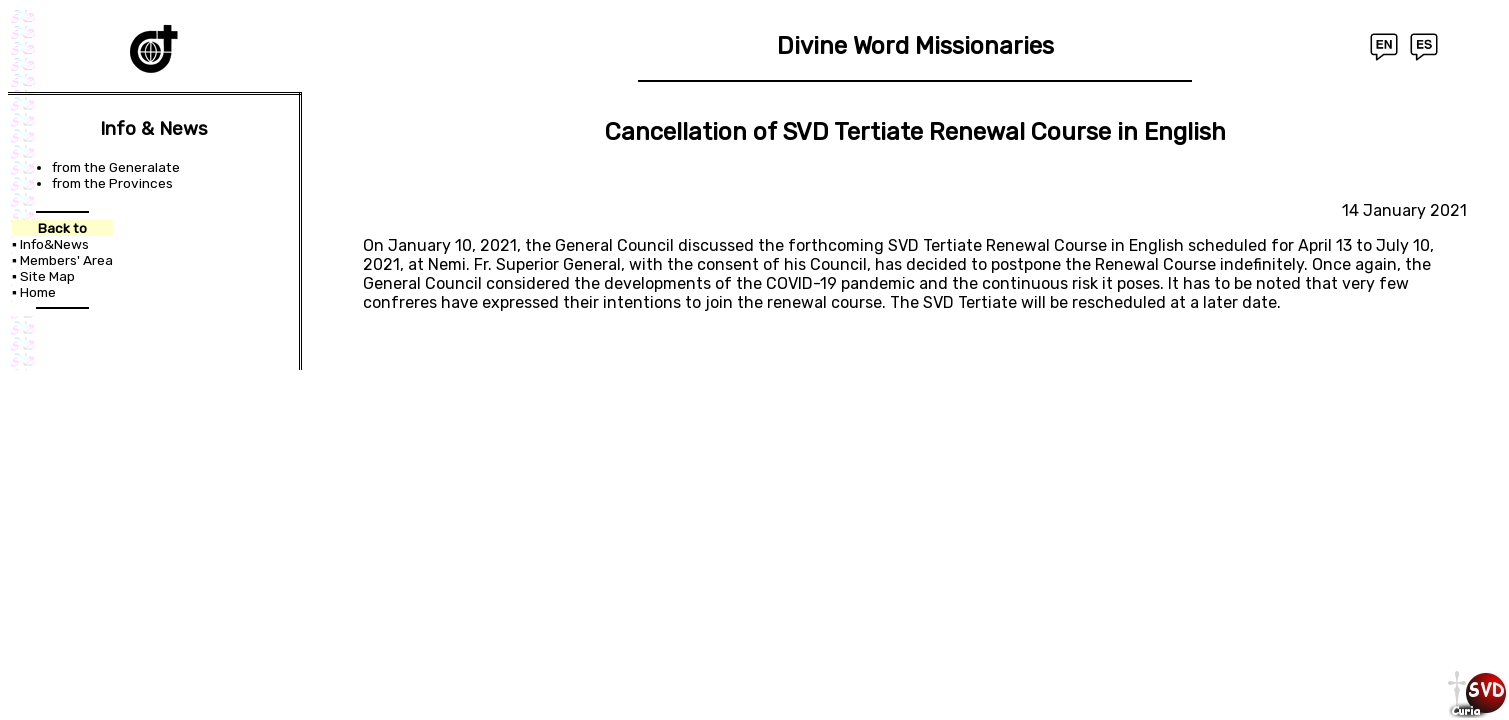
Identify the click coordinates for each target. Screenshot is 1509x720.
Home (38, 292)
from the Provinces (112, 183)
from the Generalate (116, 167)
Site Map (47, 276)
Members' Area (66, 260)
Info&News (54, 244)
